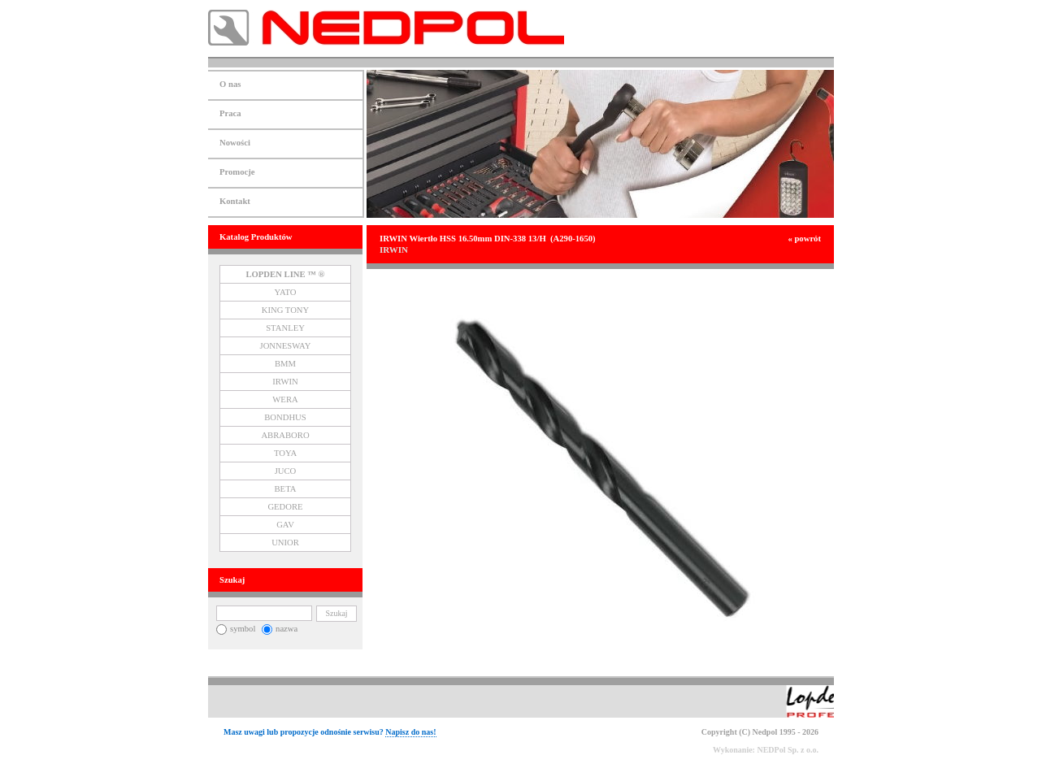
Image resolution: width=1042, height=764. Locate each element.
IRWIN (284, 381)
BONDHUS (285, 417)
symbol (235, 628)
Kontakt (234, 201)
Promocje (237, 171)
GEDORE (284, 506)
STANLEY (285, 327)
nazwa (279, 628)
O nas (230, 84)
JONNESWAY (285, 345)
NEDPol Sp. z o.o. (787, 749)
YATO (285, 292)
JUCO (286, 471)
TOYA (285, 453)
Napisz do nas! (410, 731)
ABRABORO (285, 435)
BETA (286, 488)
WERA (284, 399)
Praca (230, 113)
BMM (285, 363)
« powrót (804, 238)
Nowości (234, 142)
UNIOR (285, 542)
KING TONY (286, 310)
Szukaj (336, 613)
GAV (285, 524)
